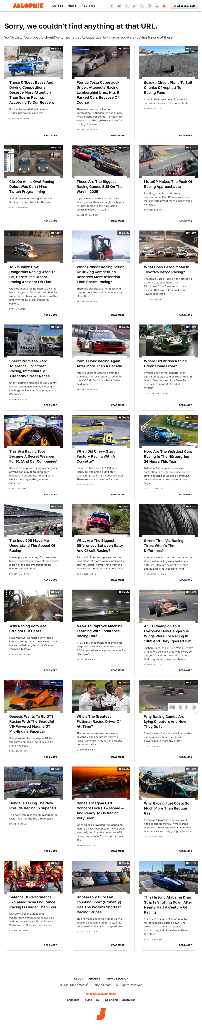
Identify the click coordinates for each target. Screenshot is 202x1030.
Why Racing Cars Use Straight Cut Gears (27, 628)
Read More (50, 135)
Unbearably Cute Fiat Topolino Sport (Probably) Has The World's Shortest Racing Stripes (99, 904)
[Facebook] (111, 5)
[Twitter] (134, 5)
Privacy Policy (117, 978)
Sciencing (111, 999)
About (78, 978)
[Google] (156, 5)
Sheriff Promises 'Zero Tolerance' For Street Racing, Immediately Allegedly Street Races (29, 368)
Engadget (73, 999)
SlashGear (128, 999)
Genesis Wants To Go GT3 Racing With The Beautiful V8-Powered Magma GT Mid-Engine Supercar (31, 724)
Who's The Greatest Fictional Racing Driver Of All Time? (99, 721)
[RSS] (164, 5)
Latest (57, 5)
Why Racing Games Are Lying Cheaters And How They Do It (165, 721)
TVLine (87, 999)
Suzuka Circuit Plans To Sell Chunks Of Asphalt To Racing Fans (168, 87)
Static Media (78, 985)
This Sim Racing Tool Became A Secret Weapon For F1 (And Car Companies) (33, 456)
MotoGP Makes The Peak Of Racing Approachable (168, 184)
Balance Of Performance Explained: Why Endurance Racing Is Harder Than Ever (32, 902)
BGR (98, 999)
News (72, 5)
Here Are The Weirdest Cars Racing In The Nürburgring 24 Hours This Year (168, 456)
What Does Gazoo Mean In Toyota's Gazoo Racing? (166, 269)
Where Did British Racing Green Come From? (165, 363)
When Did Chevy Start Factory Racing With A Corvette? (96, 456)
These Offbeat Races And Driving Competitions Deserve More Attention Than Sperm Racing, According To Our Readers (31, 92)
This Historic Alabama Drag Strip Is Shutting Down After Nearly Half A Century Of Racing (168, 904)
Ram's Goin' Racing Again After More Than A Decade (99, 363)
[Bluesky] (119, 5)
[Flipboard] (126, 5)
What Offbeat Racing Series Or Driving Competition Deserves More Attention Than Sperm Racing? (100, 274)
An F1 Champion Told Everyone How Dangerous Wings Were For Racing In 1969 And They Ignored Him (167, 633)
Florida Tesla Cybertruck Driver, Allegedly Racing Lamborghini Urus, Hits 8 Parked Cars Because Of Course (98, 92)
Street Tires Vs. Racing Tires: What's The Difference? (163, 546)
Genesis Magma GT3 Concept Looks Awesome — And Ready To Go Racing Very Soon (100, 810)
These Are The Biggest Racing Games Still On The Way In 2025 (100, 186)
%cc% (58, 48)
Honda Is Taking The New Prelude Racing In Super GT (33, 805)
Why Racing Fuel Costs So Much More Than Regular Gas (166, 808)
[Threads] (141, 5)
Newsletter (184, 5)
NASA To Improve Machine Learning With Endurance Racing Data (100, 631)
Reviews (88, 5)
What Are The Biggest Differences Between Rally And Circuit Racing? (100, 545)
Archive (94, 978)
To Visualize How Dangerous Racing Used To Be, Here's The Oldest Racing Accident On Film (32, 274)
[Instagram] (149, 5)
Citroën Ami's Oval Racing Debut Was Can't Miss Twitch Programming (31, 186)
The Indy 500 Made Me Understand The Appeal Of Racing (32, 545)
